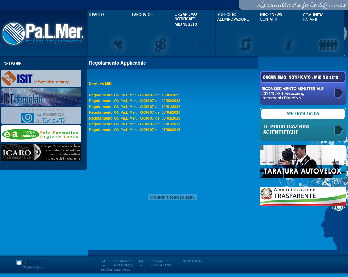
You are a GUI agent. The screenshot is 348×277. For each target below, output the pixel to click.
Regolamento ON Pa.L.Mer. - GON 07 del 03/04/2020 (134, 112)
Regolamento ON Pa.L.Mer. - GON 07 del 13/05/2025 (134, 95)
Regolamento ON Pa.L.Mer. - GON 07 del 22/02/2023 (134, 101)
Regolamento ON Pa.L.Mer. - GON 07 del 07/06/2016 (134, 130)
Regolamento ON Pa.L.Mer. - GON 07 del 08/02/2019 (134, 118)
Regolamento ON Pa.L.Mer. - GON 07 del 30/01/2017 (134, 124)
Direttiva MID (100, 83)
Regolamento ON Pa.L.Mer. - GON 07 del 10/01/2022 (134, 107)
